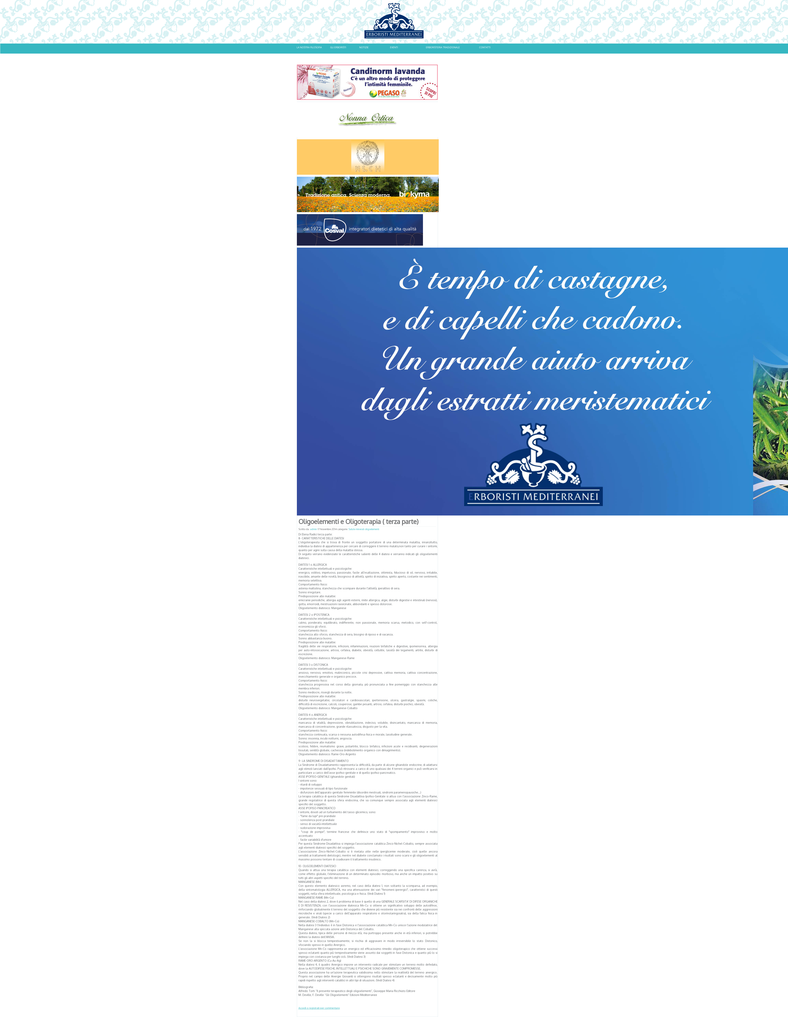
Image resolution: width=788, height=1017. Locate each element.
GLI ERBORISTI (338, 47)
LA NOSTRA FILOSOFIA (309, 47)
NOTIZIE (364, 47)
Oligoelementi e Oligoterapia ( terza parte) (358, 521)
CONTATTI (485, 47)
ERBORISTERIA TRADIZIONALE (443, 47)
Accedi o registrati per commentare (319, 1008)
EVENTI (394, 47)
